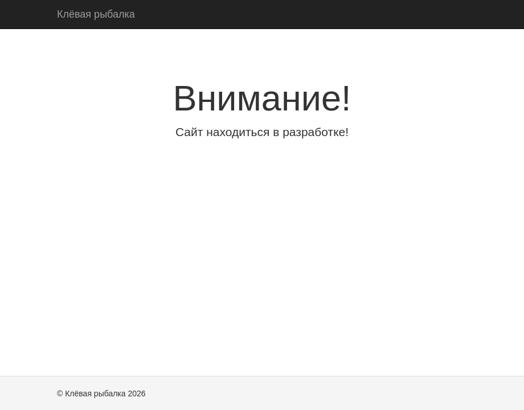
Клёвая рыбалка (96, 14)
